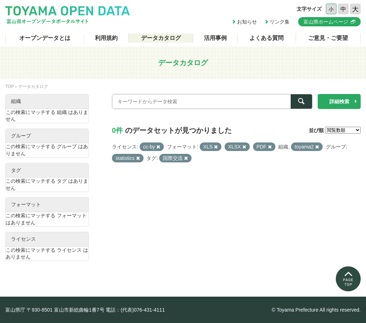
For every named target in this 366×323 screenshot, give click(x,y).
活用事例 (215, 38)
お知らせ (247, 21)
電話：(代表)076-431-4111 (135, 310)
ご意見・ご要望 (328, 38)
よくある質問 (266, 38)
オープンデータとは (44, 38)
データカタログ (161, 38)
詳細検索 (339, 101)
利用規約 (106, 38)
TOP (9, 86)
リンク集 (280, 21)
